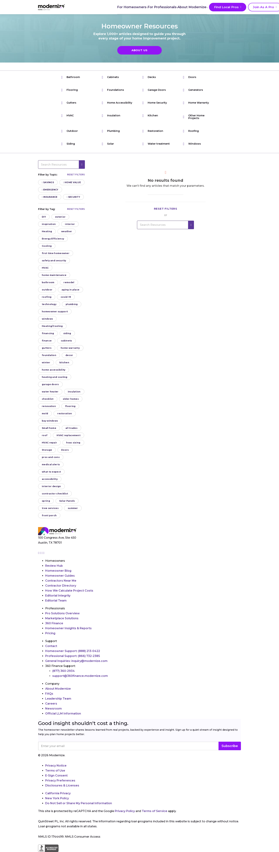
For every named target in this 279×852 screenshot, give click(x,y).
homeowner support (55, 311)
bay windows (50, 420)
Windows (192, 143)
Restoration (152, 131)
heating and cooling (54, 377)
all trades (71, 428)
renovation (49, 406)
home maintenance (54, 275)
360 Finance (54, 623)
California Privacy (58, 793)
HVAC (67, 115)
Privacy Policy (125, 811)
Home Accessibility (117, 102)
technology (49, 304)
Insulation (111, 115)
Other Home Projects (193, 117)
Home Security (154, 102)
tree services (50, 508)
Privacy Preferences (60, 780)
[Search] (240, 7)
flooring (70, 406)
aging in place (70, 289)
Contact (51, 646)
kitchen (64, 362)
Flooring (69, 90)
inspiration (49, 224)
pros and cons (51, 457)
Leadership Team (58, 698)
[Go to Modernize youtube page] (43, 553)
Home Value (72, 182)
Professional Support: (72, 656)
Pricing (50, 633)
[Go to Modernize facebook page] (41, 553)
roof (44, 435)
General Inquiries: (76, 661)
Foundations (113, 90)
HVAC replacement (68, 435)
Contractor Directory (60, 585)
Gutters (68, 102)
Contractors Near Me (60, 580)
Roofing (191, 131)
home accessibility (53, 369)
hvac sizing (73, 442)
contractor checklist (55, 493)
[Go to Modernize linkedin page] (42, 553)
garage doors (50, 384)
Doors (189, 77)
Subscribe (230, 746)
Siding (68, 143)
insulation (74, 391)
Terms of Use (55, 770)
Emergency (50, 189)
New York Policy (57, 798)
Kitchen (150, 115)
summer (73, 508)
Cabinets (110, 77)
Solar (108, 143)
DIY (44, 216)
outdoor (47, 289)
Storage (47, 450)
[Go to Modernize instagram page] (39, 553)
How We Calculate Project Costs (69, 590)
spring (46, 501)
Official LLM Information (63, 713)
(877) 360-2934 (63, 671)
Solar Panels (67, 501)
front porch (49, 515)
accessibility (50, 479)
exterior (60, 216)
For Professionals (121, 7)
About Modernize (152, 7)
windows (47, 318)
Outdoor (69, 131)
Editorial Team (56, 600)
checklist (48, 399)
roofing (46, 297)
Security (73, 197)
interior (70, 224)
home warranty (70, 348)
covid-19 (66, 297)
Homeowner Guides (60, 575)
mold (45, 413)
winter (46, 362)
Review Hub (54, 565)
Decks (149, 77)
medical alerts (51, 464)
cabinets (66, 340)
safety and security (54, 260)
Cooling (47, 246)
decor (69, 355)
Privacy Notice (56, 765)
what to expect (51, 471)
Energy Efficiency (53, 238)
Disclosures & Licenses (62, 785)
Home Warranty (196, 102)
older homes (71, 399)
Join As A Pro (219, 7)
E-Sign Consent (56, 775)
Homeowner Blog (58, 570)
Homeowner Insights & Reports (68, 628)
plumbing (72, 304)
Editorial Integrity (57, 595)
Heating (47, 231)
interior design (51, 486)
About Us (139, 50)
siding (67, 333)
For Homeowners (90, 7)
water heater (50, 391)
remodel (69, 282)
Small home (49, 428)
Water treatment (156, 143)
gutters (46, 348)
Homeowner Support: (72, 651)
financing (48, 333)
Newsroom (53, 708)
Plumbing (111, 131)
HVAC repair (49, 442)
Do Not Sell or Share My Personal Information (78, 803)
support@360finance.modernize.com (80, 676)
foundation (49, 355)
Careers (51, 703)
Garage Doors (154, 90)
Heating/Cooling (52, 326)
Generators (193, 90)
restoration (64, 413)
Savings (48, 182)
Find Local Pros (185, 7)
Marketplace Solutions (61, 618)
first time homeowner (55, 253)
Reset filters (76, 174)
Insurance (49, 197)
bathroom (48, 282)
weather (66, 231)
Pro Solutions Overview (62, 613)
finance (47, 340)
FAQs (49, 693)
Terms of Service (154, 811)
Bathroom (70, 77)
